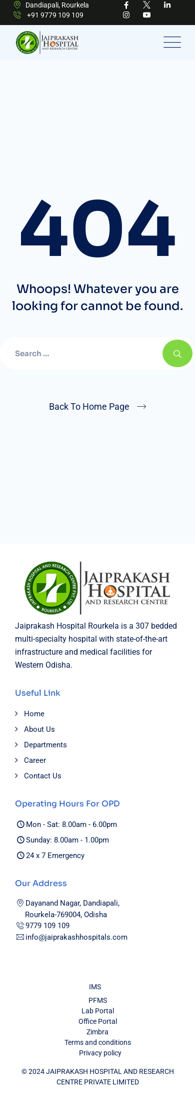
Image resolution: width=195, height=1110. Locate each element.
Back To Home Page (89, 406)
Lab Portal (98, 1011)
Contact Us (43, 775)
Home (34, 713)
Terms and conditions (97, 1042)
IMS (95, 987)
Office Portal (97, 1021)
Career (35, 760)
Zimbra (97, 1032)
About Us (39, 729)
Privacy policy (100, 1053)
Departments (45, 744)
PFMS (97, 1000)
